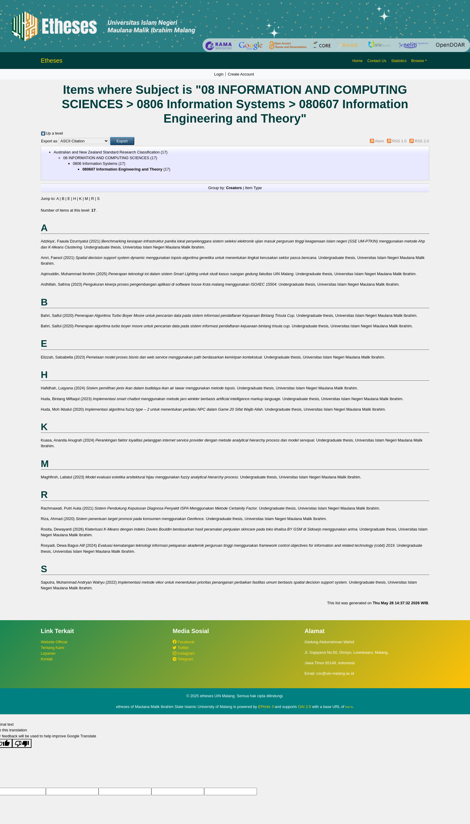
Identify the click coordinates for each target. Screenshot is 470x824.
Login (219, 74)
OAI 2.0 (304, 706)
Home (357, 60)
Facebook (184, 642)
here (349, 707)
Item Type (253, 188)
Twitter (181, 647)
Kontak (47, 659)
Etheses (51, 60)
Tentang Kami (52, 647)
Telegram (183, 659)
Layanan (48, 653)
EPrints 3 (266, 706)
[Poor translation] (21, 743)
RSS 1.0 (399, 141)
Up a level (54, 133)
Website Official (54, 642)
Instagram (184, 653)
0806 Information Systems (95, 163)
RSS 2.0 (422, 141)
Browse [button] (417, 60)
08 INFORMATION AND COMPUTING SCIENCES (106, 158)
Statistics (398, 60)
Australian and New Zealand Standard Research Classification (107, 152)
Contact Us (376, 60)
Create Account (241, 74)
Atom (379, 141)
